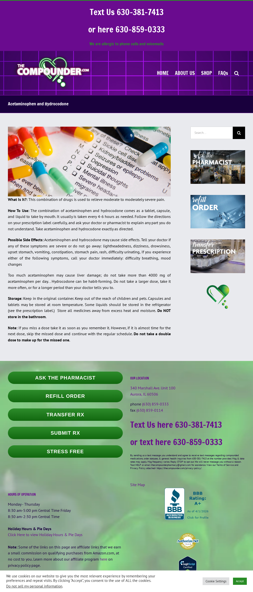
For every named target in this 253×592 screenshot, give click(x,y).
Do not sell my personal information (34, 586)
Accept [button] (240, 581)
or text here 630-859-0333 (176, 442)
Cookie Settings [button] (216, 581)
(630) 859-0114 (149, 410)
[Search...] (211, 133)
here (103, 559)
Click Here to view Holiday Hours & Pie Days (45, 534)
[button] (236, 73)
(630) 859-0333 (155, 404)
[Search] (239, 133)
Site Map (137, 484)
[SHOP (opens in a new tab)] (206, 73)
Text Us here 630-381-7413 (176, 424)
